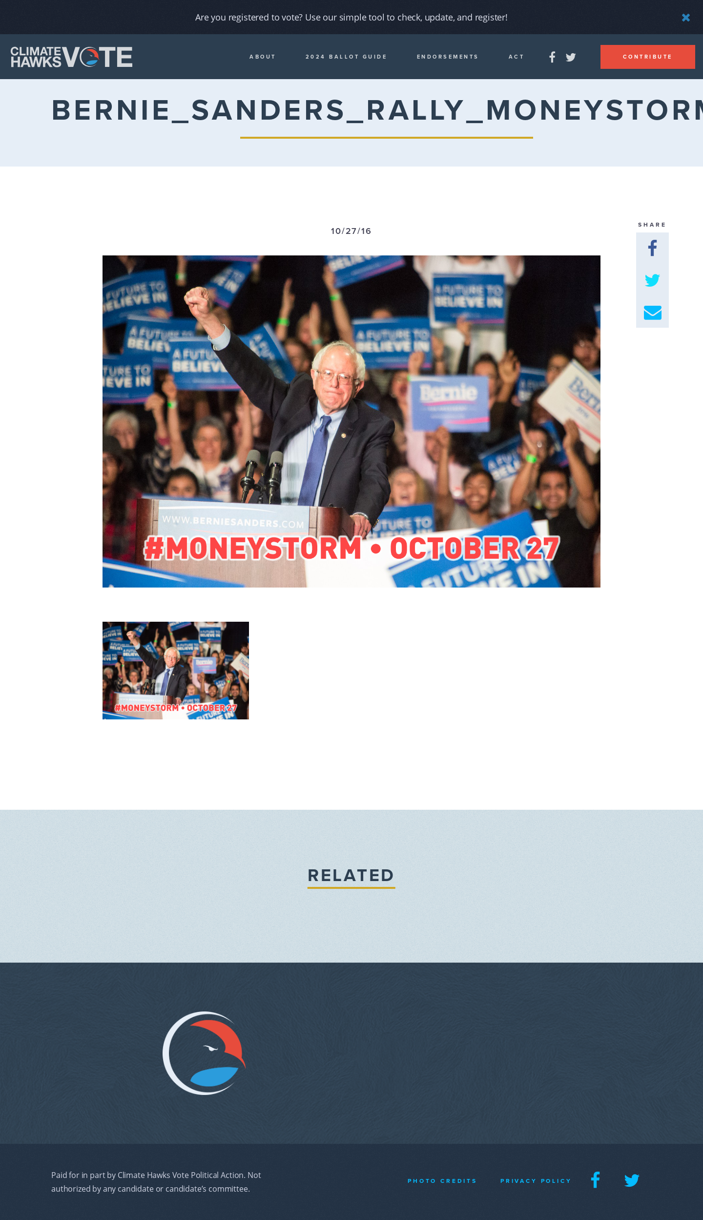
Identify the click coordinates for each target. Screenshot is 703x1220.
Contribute (648, 57)
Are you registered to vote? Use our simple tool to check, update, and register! (351, 17)
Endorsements (448, 57)
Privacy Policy (536, 1181)
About (262, 57)
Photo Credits (442, 1181)
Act (517, 57)
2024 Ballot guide (347, 57)
